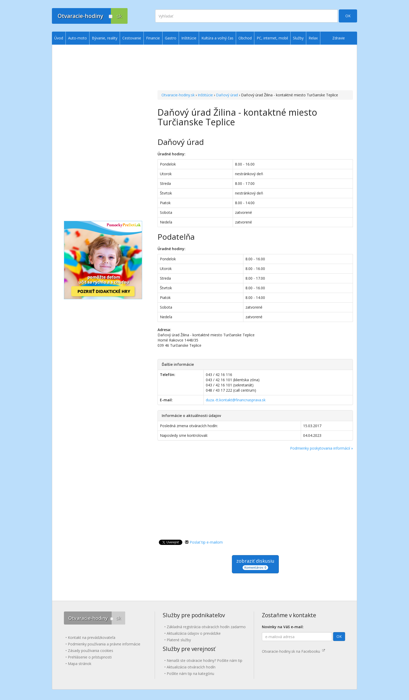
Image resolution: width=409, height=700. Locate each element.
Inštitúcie (205, 94)
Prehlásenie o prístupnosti (90, 657)
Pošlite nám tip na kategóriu (190, 673)
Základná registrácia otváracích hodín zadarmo (206, 626)
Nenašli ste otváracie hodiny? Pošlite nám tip (204, 660)
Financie (153, 38)
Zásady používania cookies (90, 650)
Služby (298, 38)
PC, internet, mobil (272, 38)
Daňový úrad (227, 94)
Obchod (245, 38)
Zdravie (338, 38)
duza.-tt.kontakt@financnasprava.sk (236, 399)
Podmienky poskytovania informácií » (321, 448)
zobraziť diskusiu (255, 564)
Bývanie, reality (104, 38)
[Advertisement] (255, 68)
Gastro (170, 38)
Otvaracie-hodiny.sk (178, 94)
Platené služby (179, 639)
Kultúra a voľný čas (217, 38)
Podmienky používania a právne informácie (104, 644)
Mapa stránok (79, 663)
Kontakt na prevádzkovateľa (91, 637)
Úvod (58, 38)
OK (348, 15)
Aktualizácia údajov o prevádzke (194, 633)
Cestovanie (131, 38)
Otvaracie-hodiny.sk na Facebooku (293, 651)
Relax (313, 38)
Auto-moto (77, 38)
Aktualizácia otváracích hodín (191, 666)
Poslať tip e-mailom (206, 542)
